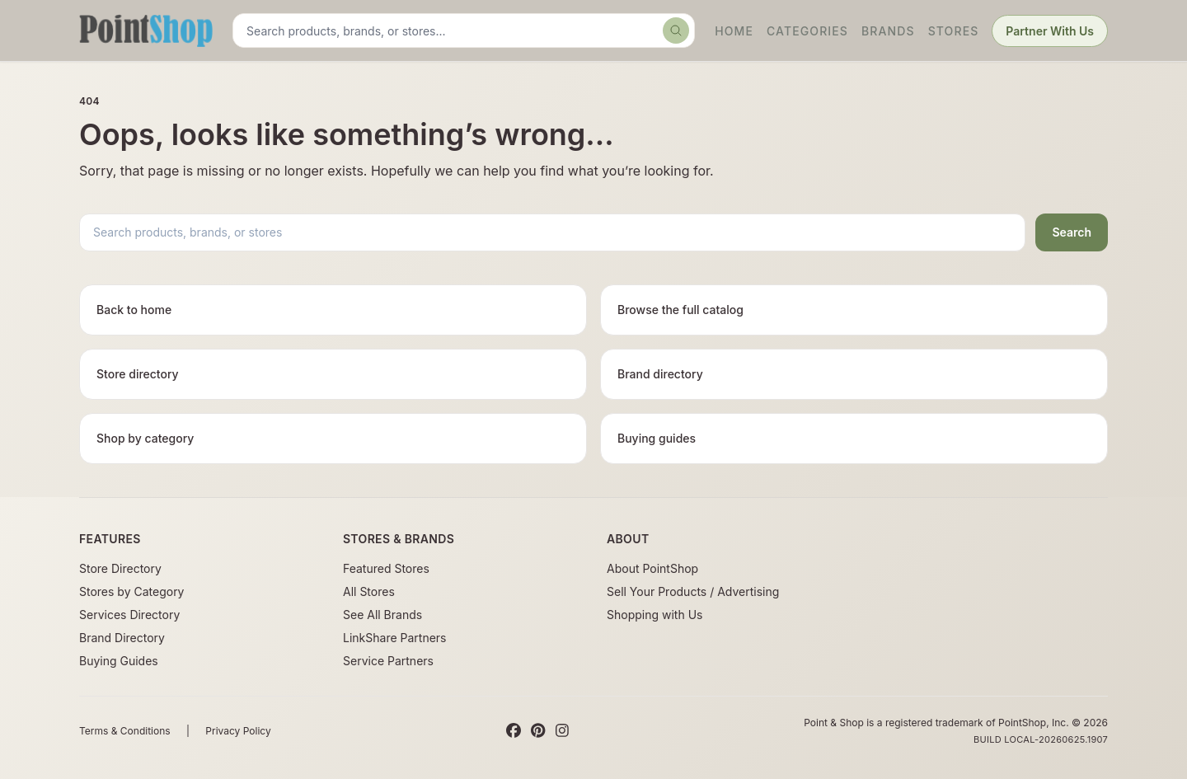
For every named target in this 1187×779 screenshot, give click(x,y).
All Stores (369, 591)
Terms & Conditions (125, 731)
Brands (888, 31)
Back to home (133, 310)
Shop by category (145, 438)
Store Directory (120, 568)
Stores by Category (131, 591)
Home (734, 31)
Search (1071, 232)
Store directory (137, 374)
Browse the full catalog (680, 310)
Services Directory (129, 615)
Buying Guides (118, 661)
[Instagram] (562, 731)
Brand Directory (122, 638)
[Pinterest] (538, 731)
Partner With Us (1050, 31)
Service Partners (388, 661)
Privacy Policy (237, 731)
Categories (807, 31)
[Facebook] (513, 731)
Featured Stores (386, 568)
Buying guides (656, 438)
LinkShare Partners (395, 638)
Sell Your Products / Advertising (693, 591)
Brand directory (660, 374)
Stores (953, 31)
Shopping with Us (654, 615)
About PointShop (652, 568)
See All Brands (382, 615)
